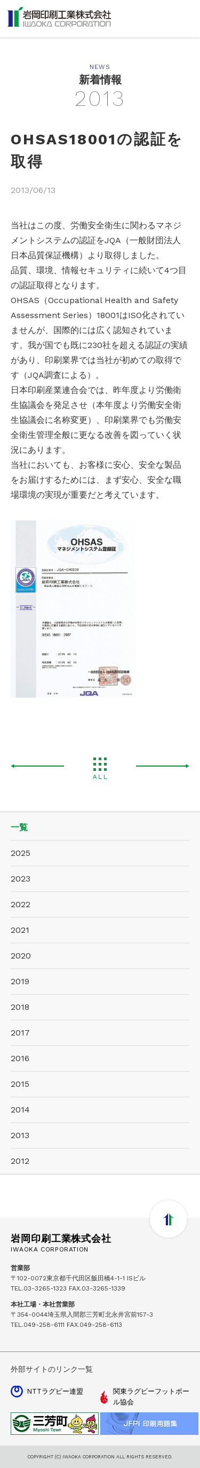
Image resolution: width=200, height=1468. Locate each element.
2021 (20, 930)
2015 (20, 1084)
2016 (20, 1058)
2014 (20, 1109)
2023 (20, 879)
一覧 (19, 827)
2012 (20, 1161)
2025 (20, 853)
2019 (20, 981)
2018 (20, 1007)
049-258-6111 (44, 1324)
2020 (21, 956)
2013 (20, 1135)
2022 (20, 904)
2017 (20, 1032)
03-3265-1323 (45, 1288)
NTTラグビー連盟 (55, 1391)
